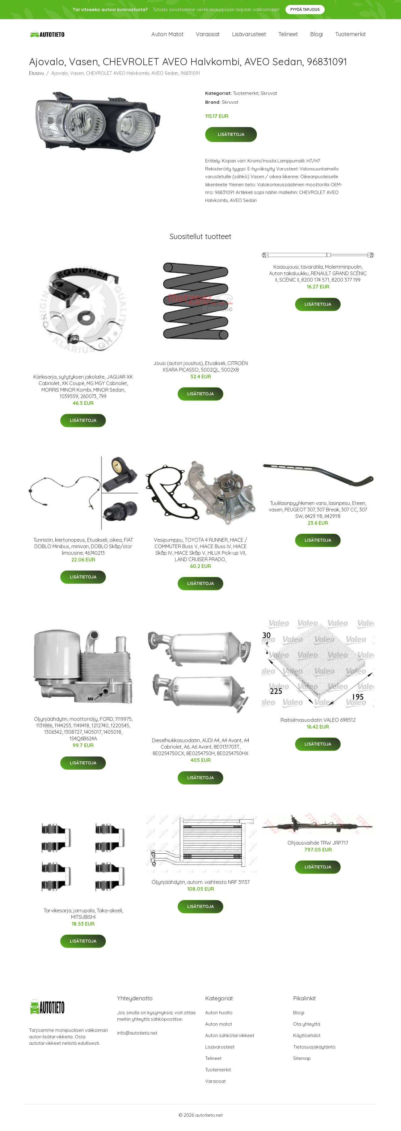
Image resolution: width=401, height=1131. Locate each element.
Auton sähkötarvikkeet (229, 1041)
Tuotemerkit (350, 36)
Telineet (288, 36)
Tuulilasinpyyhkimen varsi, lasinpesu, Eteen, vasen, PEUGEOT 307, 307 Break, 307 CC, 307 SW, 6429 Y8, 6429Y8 (318, 514)
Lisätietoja (231, 140)
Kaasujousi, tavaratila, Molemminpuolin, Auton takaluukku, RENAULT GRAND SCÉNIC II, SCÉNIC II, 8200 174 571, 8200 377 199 (318, 278)
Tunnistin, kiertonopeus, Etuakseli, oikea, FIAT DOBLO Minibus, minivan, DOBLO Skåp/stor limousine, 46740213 (83, 551)
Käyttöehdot (306, 1041)
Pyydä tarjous (305, 9)
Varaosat (208, 36)
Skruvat (269, 98)
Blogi (316, 36)
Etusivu (36, 78)
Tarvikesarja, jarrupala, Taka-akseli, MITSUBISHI (83, 919)
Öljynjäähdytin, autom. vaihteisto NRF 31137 (201, 888)
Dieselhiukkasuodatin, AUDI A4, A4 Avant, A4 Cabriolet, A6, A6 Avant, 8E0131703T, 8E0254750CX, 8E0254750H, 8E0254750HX (200, 752)
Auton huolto (219, 1018)
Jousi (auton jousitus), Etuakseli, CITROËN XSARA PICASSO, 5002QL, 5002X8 (200, 371)
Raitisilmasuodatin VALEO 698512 (318, 725)
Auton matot (167, 36)
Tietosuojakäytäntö (314, 1052)
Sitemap (302, 1063)
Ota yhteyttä (306, 1029)
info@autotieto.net (137, 1038)
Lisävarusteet (249, 36)
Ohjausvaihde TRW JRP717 (318, 848)
